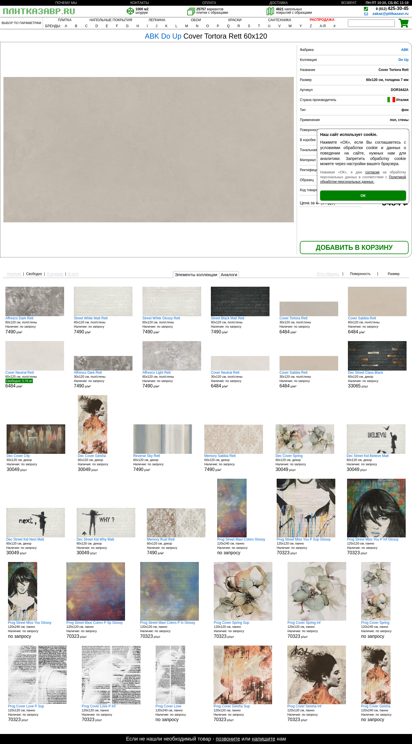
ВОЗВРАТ (349, 3)
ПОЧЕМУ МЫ (66, 3)
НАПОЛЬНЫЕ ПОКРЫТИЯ (111, 20)
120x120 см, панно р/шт (306, 546)
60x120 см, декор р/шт (377, 380)
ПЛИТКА (64, 20)
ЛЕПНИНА (156, 20)
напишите (263, 739)
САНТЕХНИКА (279, 20)
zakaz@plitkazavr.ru (391, 13)
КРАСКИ (234, 20)
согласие (372, 172)
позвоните (228, 739)
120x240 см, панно (241, 546)
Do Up (404, 60)
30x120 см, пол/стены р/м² (309, 325)
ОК (363, 195)
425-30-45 (392, 8)
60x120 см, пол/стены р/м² (34, 325)
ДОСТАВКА (279, 3)
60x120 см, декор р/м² (162, 463)
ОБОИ (196, 20)
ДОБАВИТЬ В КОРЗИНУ (354, 247)
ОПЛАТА (209, 3)
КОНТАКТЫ (139, 3)
